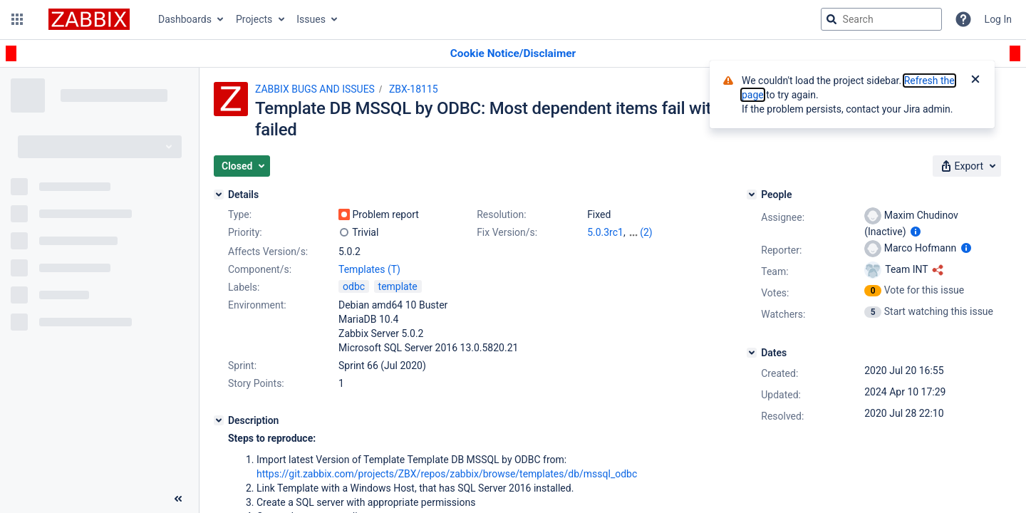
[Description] (219, 420)
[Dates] (752, 353)
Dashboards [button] (185, 19)
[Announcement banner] (513, 54)
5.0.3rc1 (605, 232)
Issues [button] (311, 19)
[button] (17, 19)
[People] (752, 195)
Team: (774, 271)
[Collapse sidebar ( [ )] (178, 498)
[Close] (975, 80)
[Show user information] (915, 231)
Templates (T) (369, 269)
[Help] (963, 19)
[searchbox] (881, 19)
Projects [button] (254, 19)
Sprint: (242, 365)
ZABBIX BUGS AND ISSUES (315, 89)
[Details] (219, 195)
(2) (646, 232)
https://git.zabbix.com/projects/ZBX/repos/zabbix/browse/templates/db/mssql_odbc (446, 474)
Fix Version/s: (507, 232)
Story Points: (256, 383)
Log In (998, 19)
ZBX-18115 (413, 89)
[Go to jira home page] (89, 19)
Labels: (243, 287)
